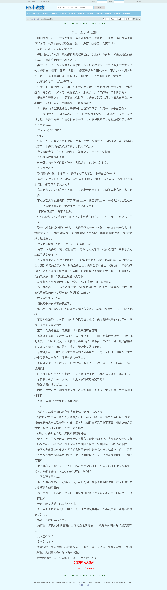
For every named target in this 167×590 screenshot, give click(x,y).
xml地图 (80, 585)
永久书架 (35, 14)
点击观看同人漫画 (83, 562)
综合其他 (99, 14)
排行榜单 (108, 14)
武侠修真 (54, 14)
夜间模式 (135, 19)
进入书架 (93, 575)
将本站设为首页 (32, 1)
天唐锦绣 (37, 19)
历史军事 (72, 14)
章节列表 (74, 23)
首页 (28, 14)
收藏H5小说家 (45, 1)
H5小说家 (35, 7)
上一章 (64, 23)
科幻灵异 (90, 14)
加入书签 (102, 23)
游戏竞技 (81, 14)
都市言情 (63, 14)
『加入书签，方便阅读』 (83, 568)
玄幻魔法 (44, 14)
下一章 (85, 23)
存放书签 (93, 23)
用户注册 (138, 1)
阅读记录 (126, 14)
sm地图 (87, 585)
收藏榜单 (117, 14)
